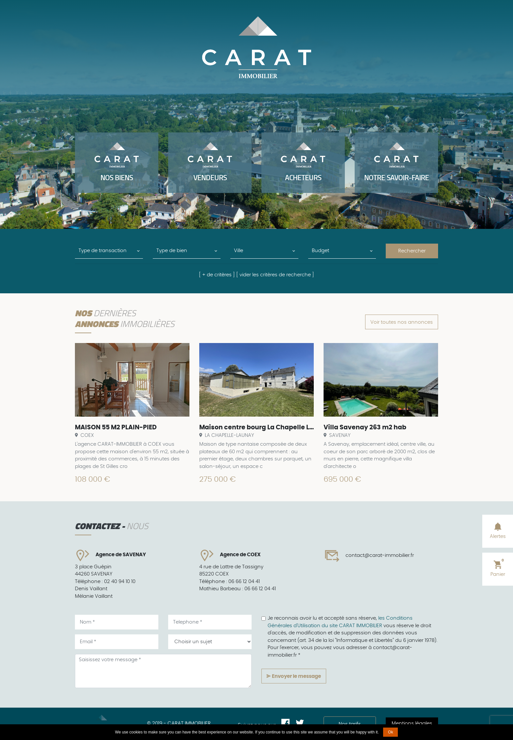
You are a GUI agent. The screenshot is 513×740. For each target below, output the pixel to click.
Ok (390, 732)
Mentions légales (412, 723)
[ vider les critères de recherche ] (275, 274)
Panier (497, 568)
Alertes (498, 530)
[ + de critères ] (217, 274)
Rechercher (412, 251)
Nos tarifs (350, 724)
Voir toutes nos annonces (401, 322)
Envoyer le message (294, 676)
